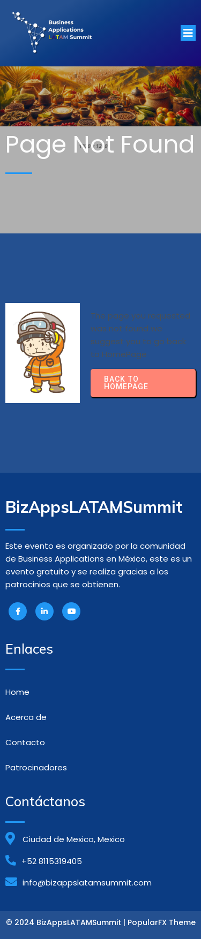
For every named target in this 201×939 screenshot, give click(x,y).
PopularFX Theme (162, 922)
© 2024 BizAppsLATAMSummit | (67, 922)
